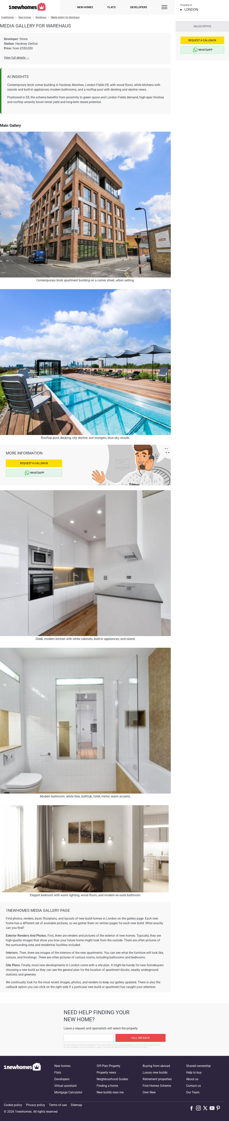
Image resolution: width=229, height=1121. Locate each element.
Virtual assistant (65, 1086)
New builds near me (110, 1092)
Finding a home (107, 1086)
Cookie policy (13, 1105)
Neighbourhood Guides (112, 1079)
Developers (138, 7)
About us (192, 1079)
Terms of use (58, 1105)
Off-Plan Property (108, 1066)
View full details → (16, 58)
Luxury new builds (155, 1072)
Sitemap (76, 1105)
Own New (149, 1092)
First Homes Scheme (157, 1086)
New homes (85, 7)
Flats (111, 7)
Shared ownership (198, 1066)
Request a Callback (34, 463)
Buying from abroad (156, 1066)
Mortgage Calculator (68, 1092)
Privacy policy (35, 1105)
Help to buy (194, 1072)
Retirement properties (157, 1079)
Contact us (193, 1086)
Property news (106, 1072)
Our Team (193, 1092)
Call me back (140, 1037)
